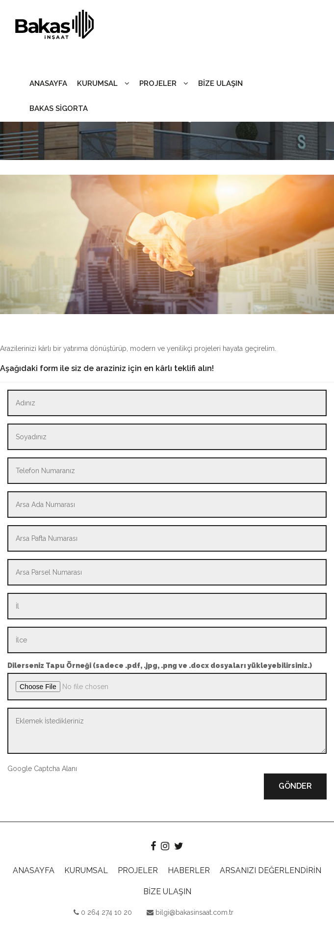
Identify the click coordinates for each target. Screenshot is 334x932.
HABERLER (189, 870)
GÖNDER (295, 786)
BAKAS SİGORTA (58, 108)
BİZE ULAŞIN (220, 83)
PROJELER (163, 83)
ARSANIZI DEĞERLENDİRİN (270, 870)
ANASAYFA (48, 83)
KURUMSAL (103, 83)
